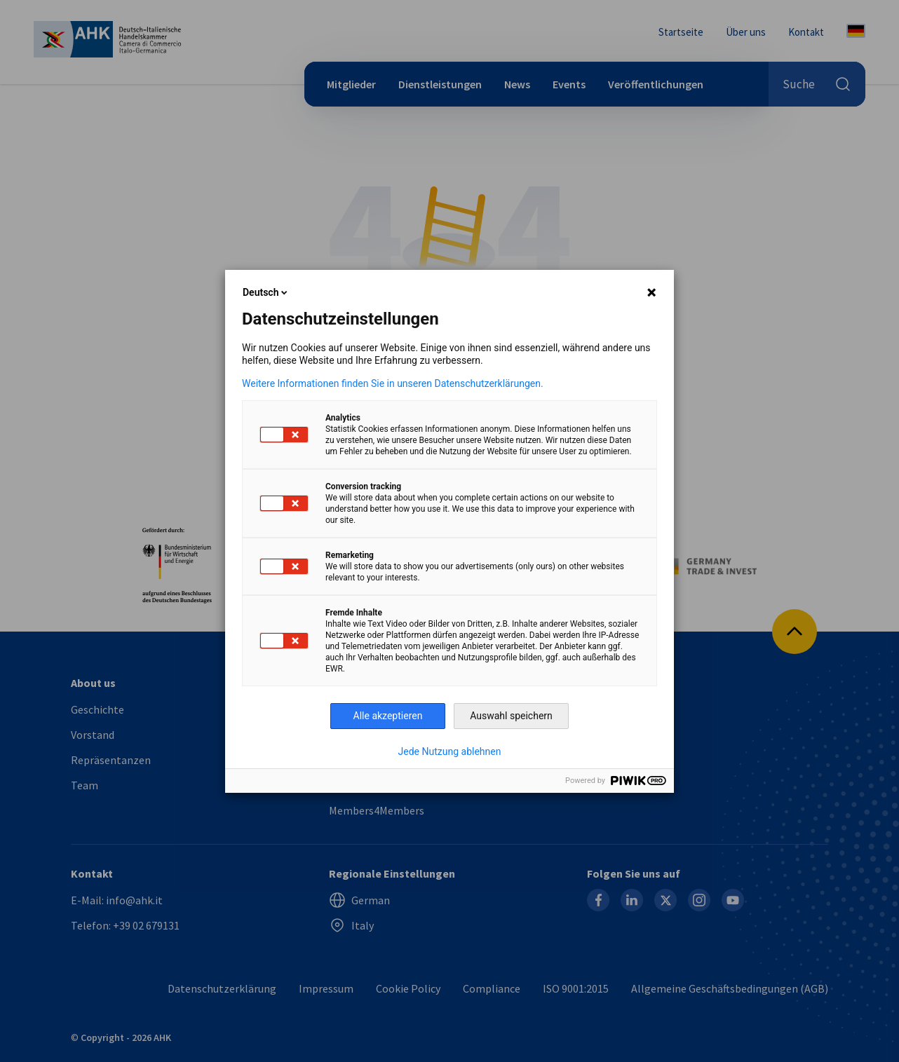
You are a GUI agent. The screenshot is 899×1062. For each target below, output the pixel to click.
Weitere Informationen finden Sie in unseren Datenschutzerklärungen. (392, 383)
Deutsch (266, 292)
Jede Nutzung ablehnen (449, 751)
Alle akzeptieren (388, 715)
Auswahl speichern (511, 715)
